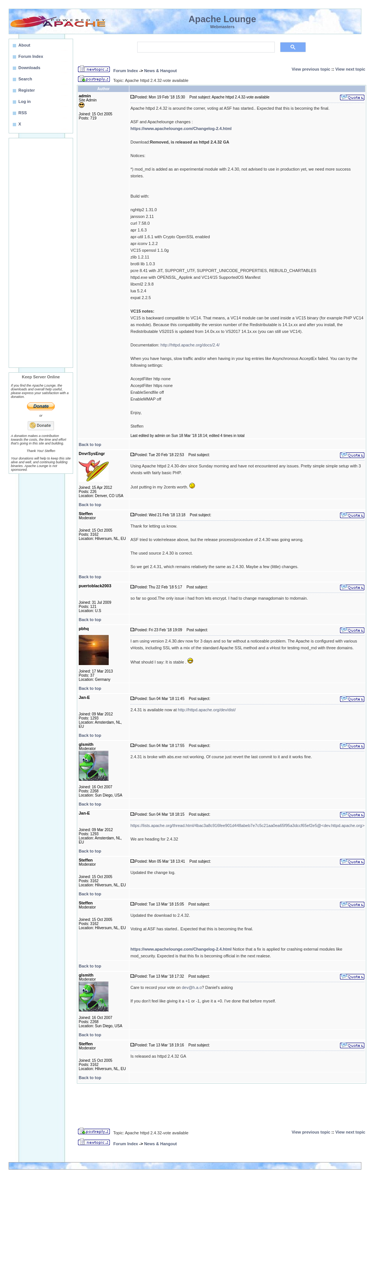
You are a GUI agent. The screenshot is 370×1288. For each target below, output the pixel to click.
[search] (205, 47)
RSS (22, 112)
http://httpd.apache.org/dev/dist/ (207, 709)
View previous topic (311, 69)
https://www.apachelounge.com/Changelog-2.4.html (181, 128)
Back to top (90, 444)
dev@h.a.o (192, 987)
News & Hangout (160, 70)
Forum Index (125, 70)
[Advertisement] (41, 253)
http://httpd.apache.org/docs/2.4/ (190, 345)
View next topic (351, 69)
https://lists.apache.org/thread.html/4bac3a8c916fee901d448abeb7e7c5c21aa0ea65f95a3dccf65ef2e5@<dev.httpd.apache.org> (247, 825)
